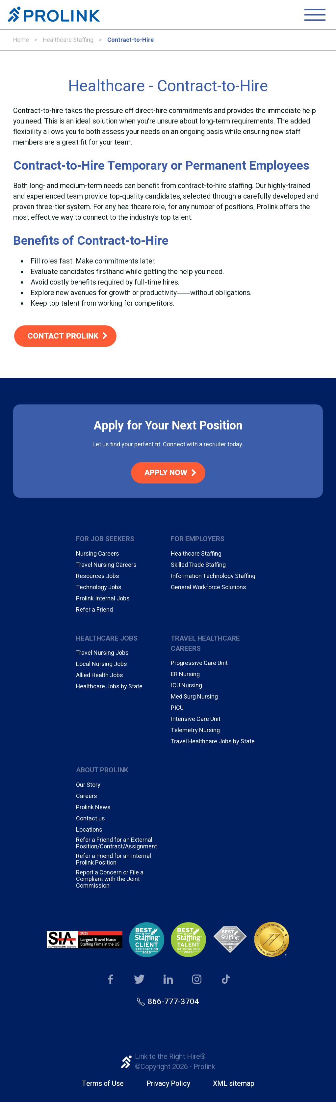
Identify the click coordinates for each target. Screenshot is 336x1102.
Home (21, 40)
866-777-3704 (173, 1001)
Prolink (54, 15)
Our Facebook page (110, 979)
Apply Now (165, 473)
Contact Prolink (63, 336)
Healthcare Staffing (68, 40)
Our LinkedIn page (168, 979)
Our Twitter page (139, 979)
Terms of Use (103, 1084)
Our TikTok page (225, 979)
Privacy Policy (168, 1084)
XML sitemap (233, 1084)
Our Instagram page (197, 979)
